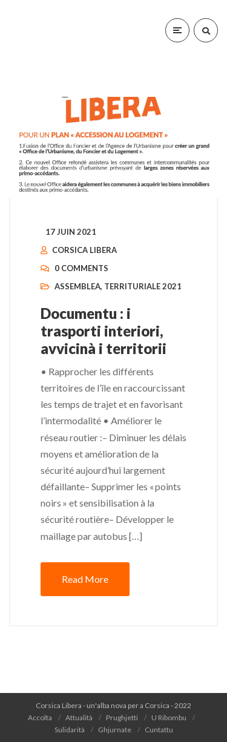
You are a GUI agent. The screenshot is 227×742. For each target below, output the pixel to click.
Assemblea (77, 286)
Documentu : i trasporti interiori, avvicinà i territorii (103, 330)
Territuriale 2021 (143, 286)
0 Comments (81, 268)
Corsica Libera (84, 250)
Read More (85, 579)
